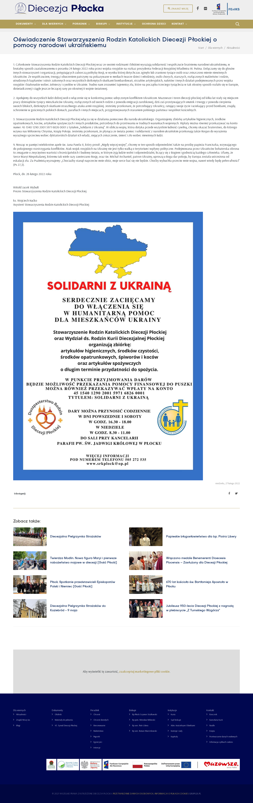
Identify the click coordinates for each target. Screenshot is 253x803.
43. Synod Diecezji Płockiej (66, 725)
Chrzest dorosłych (101, 719)
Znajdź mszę (178, 8)
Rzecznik (213, 714)
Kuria (173, 714)
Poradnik (94, 710)
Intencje (96, 747)
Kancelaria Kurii (216, 719)
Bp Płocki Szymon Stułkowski (144, 714)
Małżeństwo (98, 731)
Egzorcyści (97, 742)
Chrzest (96, 714)
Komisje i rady (176, 731)
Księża (212, 731)
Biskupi (132, 710)
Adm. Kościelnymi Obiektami (183, 725)
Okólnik (58, 714)
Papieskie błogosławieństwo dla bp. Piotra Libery (201, 536)
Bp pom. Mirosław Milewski (143, 719)
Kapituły (174, 736)
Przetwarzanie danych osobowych (223, 736)
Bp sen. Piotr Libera (140, 725)
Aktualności (21, 714)
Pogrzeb (96, 736)
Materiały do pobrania (64, 719)
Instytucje (172, 710)
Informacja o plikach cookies (221, 742)
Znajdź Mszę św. (23, 719)
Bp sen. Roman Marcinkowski (144, 731)
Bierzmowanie (99, 725)
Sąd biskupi (176, 719)
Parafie (212, 725)
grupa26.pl (195, 793)
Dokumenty (57, 710)
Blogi (18, 725)
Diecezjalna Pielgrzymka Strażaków (75, 536)
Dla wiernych (19, 710)
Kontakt (210, 710)
